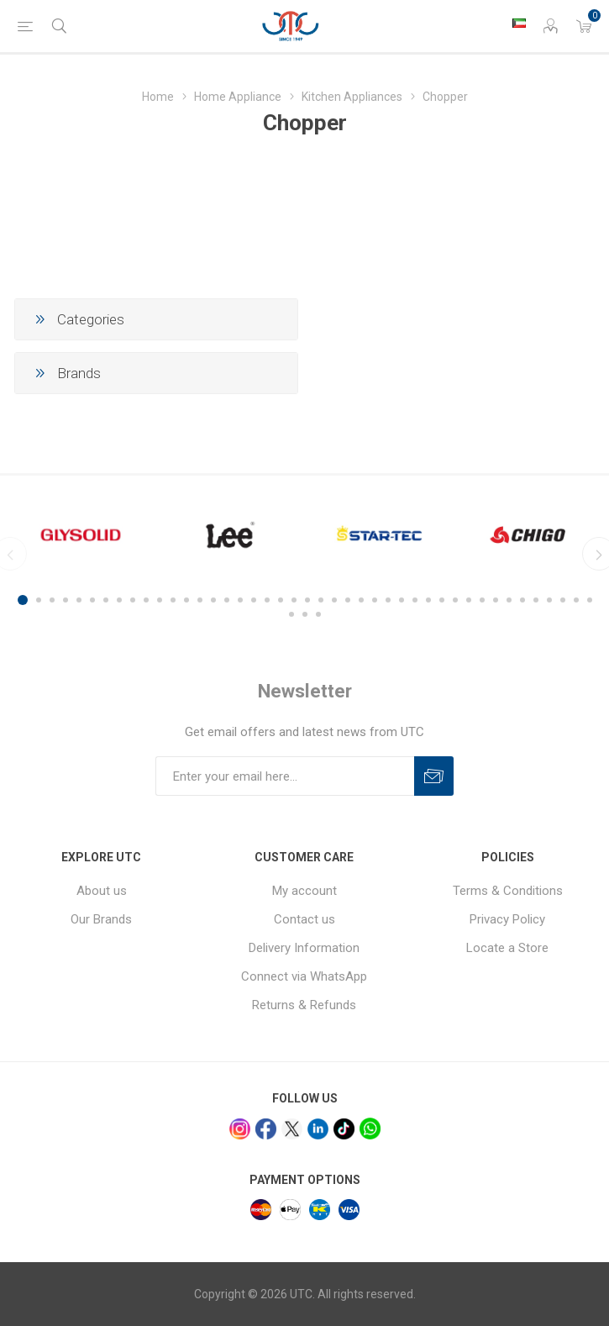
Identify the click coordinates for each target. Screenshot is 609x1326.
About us (101, 890)
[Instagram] (239, 1128)
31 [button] (428, 599)
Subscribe (434, 776)
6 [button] (92, 599)
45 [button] (304, 614)
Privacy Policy (507, 919)
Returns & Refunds (304, 1005)
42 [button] (576, 599)
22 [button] (307, 599)
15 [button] (213, 599)
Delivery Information (304, 947)
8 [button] (119, 599)
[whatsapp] (370, 1128)
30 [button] (414, 599)
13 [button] (186, 599)
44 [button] (291, 614)
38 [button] (522, 599)
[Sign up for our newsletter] (284, 776)
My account (304, 890)
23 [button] (320, 599)
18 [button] (253, 599)
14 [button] (199, 599)
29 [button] (401, 599)
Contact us (304, 919)
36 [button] (495, 599)
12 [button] (173, 599)
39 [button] (535, 599)
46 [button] (318, 614)
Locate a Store (507, 947)
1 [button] (23, 600)
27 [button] (374, 599)
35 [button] (482, 599)
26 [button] (361, 599)
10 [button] (146, 599)
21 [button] (294, 599)
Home (158, 96)
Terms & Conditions (508, 890)
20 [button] (280, 599)
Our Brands (101, 919)
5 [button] (78, 599)
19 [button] (267, 599)
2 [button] (38, 599)
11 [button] (159, 599)
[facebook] (265, 1128)
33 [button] (455, 599)
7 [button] (105, 599)
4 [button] (65, 599)
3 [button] (52, 599)
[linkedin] (317, 1128)
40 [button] (549, 599)
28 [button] (388, 599)
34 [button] (468, 599)
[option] (80, 534)
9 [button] (132, 599)
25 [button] (347, 599)
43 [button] (589, 599)
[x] (291, 1128)
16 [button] (226, 599)
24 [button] (334, 599)
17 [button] (240, 599)
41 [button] (562, 599)
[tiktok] (343, 1128)
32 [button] (441, 599)
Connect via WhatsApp (304, 976)
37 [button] (509, 599)
